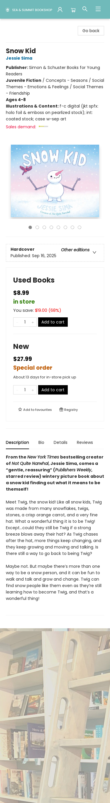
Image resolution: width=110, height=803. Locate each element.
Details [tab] (60, 442)
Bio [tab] (41, 442)
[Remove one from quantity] (17, 322)
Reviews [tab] (85, 442)
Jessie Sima (20, 58)
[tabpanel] (55, 534)
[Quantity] (25, 322)
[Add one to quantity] (32, 322)
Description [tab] (17, 442)
